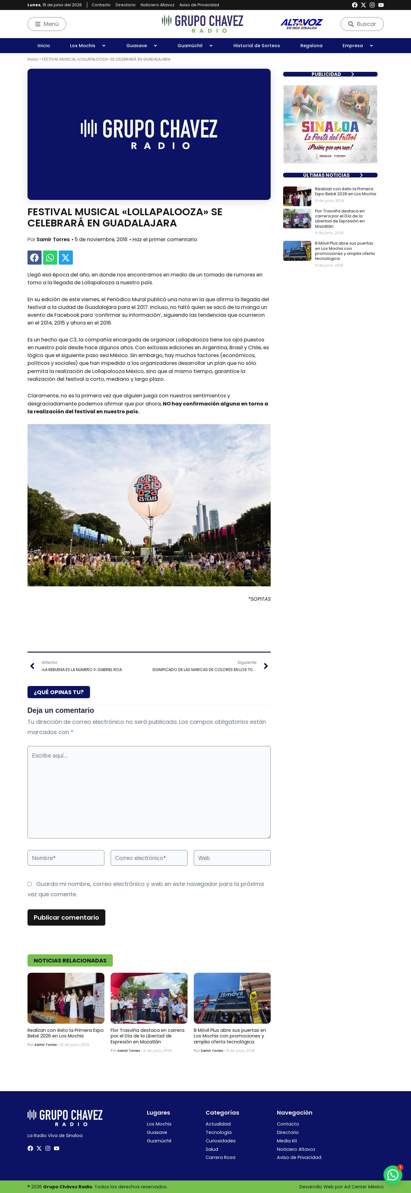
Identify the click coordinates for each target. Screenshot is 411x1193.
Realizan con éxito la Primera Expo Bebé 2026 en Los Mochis (66, 1033)
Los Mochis (88, 45)
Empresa (358, 45)
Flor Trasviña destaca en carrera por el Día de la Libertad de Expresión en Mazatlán (147, 1036)
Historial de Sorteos (256, 45)
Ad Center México (364, 1187)
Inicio (44, 45)
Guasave (142, 45)
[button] (35, 258)
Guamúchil (195, 45)
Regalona (311, 45)
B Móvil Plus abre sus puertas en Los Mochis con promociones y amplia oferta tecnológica (230, 1036)
